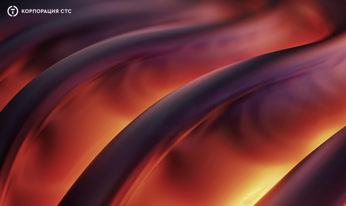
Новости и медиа (182, 13)
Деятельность (148, 12)
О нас (124, 11)
